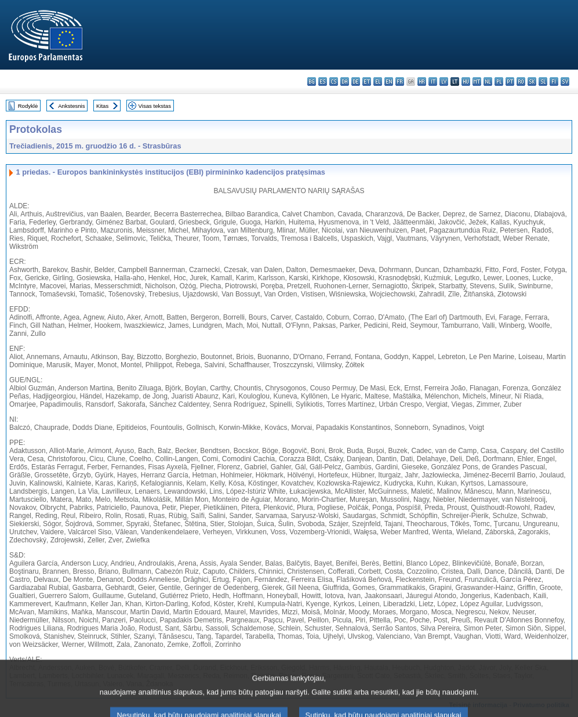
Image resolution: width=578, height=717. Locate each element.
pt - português (510, 81)
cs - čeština (333, 81)
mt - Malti (476, 81)
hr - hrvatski (421, 81)
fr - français (399, 81)
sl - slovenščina (543, 81)
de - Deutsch (355, 81)
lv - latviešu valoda (443, 81)
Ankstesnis (71, 106)
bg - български (311, 81)
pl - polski (499, 81)
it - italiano (432, 81)
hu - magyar (465, 81)
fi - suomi (554, 81)
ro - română (521, 81)
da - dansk (344, 81)
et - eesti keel (366, 81)
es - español (322, 81)
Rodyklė (28, 106)
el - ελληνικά (377, 81)
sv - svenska (565, 81)
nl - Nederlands (488, 81)
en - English (388, 81)
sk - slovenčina (532, 81)
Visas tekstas (155, 106)
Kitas (102, 106)
